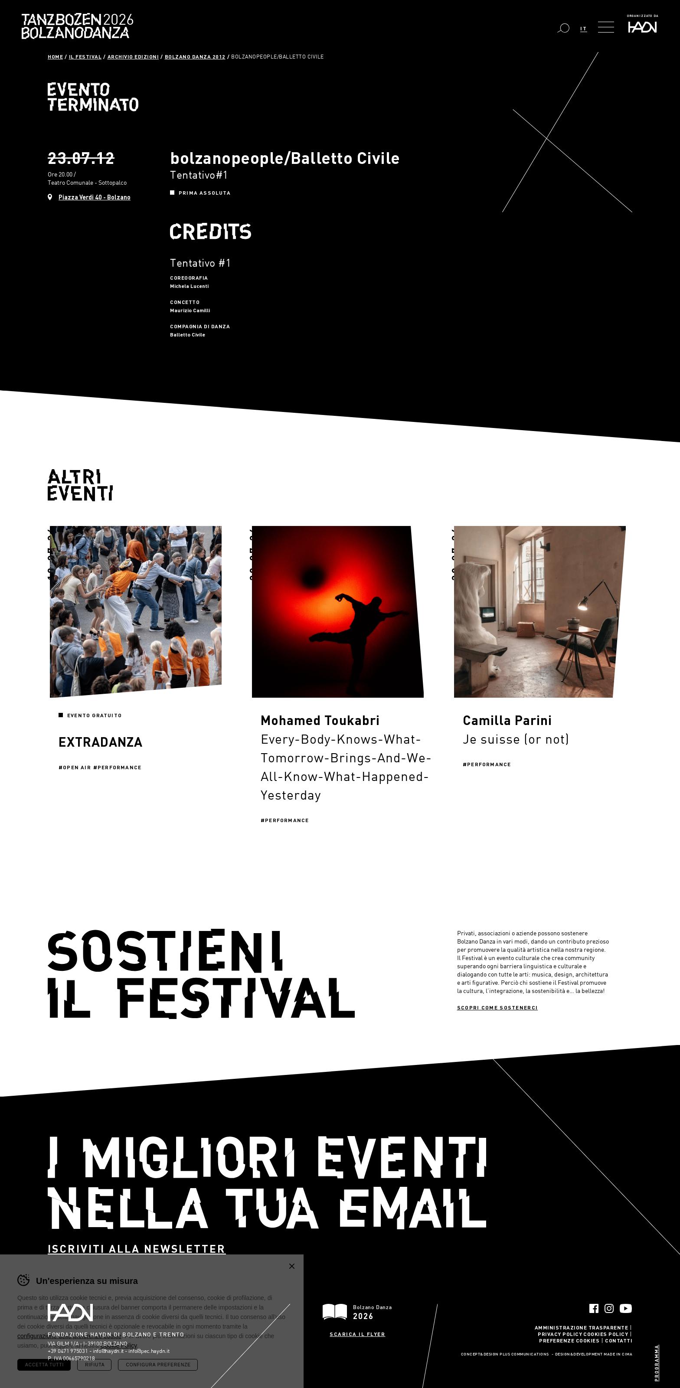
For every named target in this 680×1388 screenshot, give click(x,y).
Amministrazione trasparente (581, 1327)
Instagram (609, 1308)
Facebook (593, 1308)
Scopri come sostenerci (497, 1007)
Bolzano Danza (116, 20)
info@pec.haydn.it (148, 1350)
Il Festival (85, 56)
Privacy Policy (560, 1334)
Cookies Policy (605, 1334)
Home (55, 56)
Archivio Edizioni (133, 56)
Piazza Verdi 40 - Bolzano (95, 197)
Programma (656, 1363)
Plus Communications (524, 1354)
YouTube (626, 1308)
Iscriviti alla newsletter (137, 1248)
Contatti (618, 1340)
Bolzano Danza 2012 (195, 56)
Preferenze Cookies (569, 1340)
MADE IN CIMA (618, 1354)
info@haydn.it (108, 1350)
